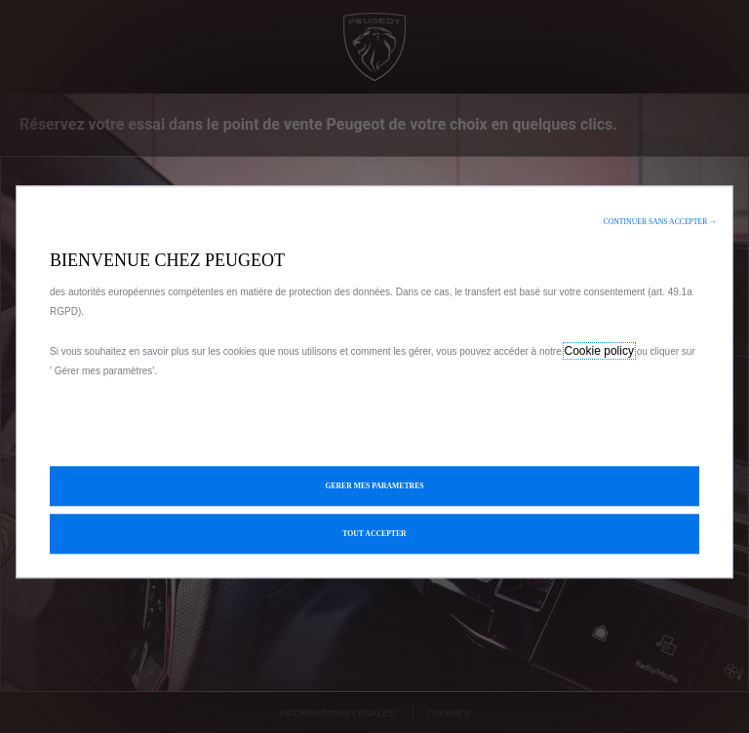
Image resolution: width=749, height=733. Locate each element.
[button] (660, 221)
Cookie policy (599, 351)
